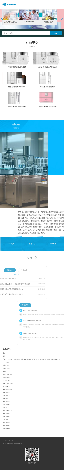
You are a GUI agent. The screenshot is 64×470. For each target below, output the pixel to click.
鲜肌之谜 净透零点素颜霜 (19, 67)
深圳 (11, 359)
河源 (38, 359)
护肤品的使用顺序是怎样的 (50, 320)
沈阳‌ (8, 380)
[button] (31, 27)
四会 (24, 359)
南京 (8, 365)
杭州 (8, 410)
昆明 (8, 368)
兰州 (8, 392)
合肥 (8, 413)
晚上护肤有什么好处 (48, 333)
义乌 (11, 410)
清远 (33, 359)
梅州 (43, 359)
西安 (8, 401)
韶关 (41, 359)
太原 (8, 407)
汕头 (49, 359)
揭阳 (54, 359)
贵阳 (8, 425)
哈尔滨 (10, 374)
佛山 (19, 359)
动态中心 (32, 243)
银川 (8, 395)
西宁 (8, 398)
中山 (14, 359)
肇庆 (22, 359)
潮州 (52, 359)
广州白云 (7, 362)
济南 (8, 404)
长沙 (8, 428)
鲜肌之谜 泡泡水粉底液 (18, 87)
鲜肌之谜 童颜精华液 (49, 87)
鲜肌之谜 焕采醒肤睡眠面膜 (50, 67)
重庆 (8, 422)
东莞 (46, 359)
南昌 (8, 419)
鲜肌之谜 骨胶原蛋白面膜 (50, 106)
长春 (8, 377)
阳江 (35, 359)
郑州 (8, 386)
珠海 (57, 359)
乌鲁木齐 (9, 389)
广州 (8, 359)
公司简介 (11, 243)
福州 (8, 416)
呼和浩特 (10, 383)
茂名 (30, 359)
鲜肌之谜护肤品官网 (48, 310)
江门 (16, 359)
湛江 (27, 359)
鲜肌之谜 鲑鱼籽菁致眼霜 (19, 106)
